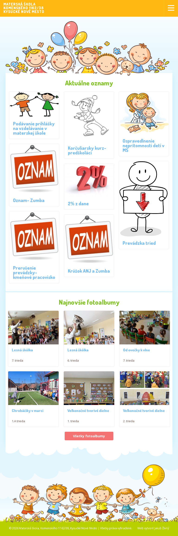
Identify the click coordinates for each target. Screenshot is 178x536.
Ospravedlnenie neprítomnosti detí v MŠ (143, 145)
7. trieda (17, 361)
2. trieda (128, 424)
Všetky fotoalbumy (89, 439)
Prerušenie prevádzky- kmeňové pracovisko (34, 272)
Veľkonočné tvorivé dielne (88, 414)
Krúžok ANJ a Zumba (89, 271)
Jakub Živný (161, 531)
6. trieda (73, 361)
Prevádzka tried (139, 243)
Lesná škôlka (22, 350)
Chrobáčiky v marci (27, 414)
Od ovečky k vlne (136, 351)
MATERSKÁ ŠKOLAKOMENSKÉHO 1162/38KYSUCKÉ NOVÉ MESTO (23, 8)
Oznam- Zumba (28, 200)
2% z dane (78, 203)
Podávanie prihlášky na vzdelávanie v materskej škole (34, 128)
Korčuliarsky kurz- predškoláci (87, 150)
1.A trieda (18, 424)
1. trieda (73, 424)
